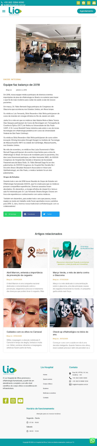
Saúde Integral (12, 79)
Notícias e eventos (49, 393)
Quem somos (47, 379)
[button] (3, 11)
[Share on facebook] (31, 214)
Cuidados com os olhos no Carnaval (24, 332)
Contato (45, 397)
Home (45, 374)
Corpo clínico (47, 384)
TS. (73, 442)
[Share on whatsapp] (12, 214)
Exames (45, 388)
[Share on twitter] (51, 214)
